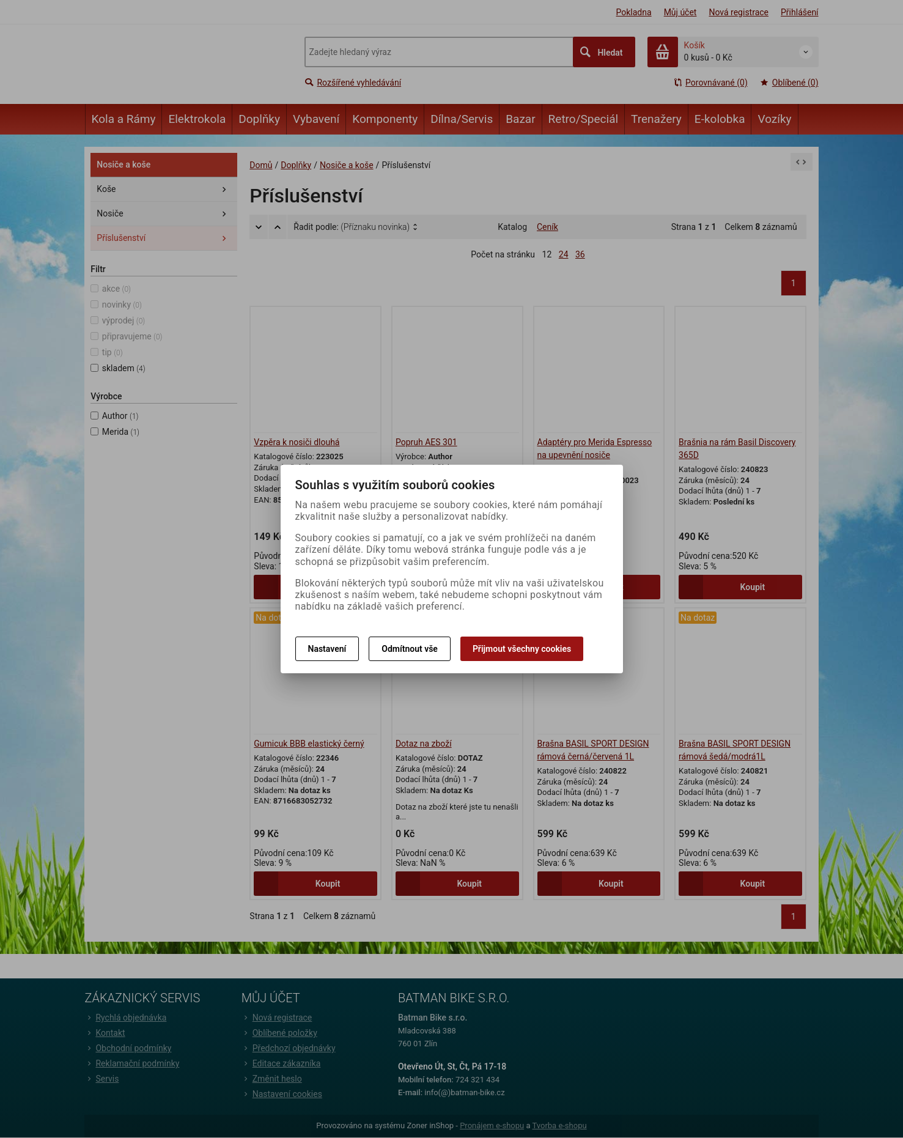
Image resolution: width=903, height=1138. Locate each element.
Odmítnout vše (409, 649)
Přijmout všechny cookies (522, 649)
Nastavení (327, 649)
